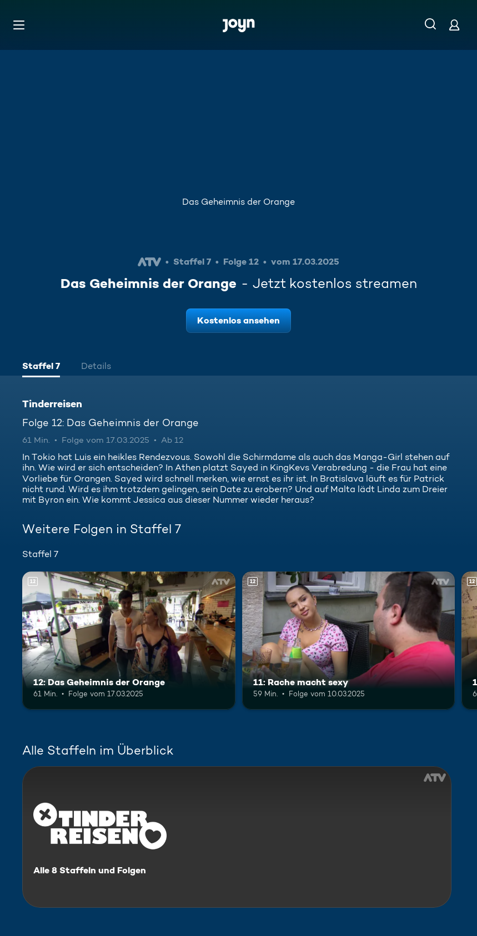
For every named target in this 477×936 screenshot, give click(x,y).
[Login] (454, 24)
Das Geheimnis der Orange (238, 201)
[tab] (41, 367)
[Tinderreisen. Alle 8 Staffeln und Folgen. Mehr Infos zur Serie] (236, 837)
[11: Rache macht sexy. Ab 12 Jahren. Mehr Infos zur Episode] (348, 640)
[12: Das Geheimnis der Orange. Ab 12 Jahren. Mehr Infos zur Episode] (128, 640)
